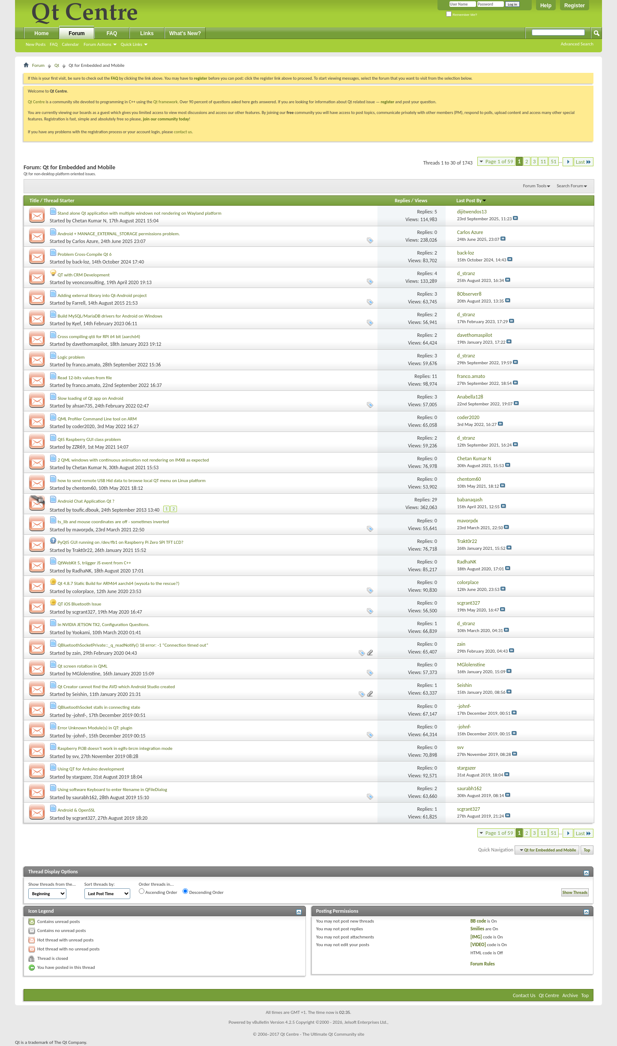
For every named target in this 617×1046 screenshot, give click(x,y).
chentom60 (84, 488)
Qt (56, 65)
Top (587, 850)
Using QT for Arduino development (91, 769)
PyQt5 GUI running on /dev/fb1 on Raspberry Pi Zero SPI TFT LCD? (121, 542)
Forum (76, 33)
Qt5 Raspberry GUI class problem (89, 439)
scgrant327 (84, 612)
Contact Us (524, 995)
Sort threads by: (99, 884)
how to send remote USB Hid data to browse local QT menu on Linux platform (132, 480)
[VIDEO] (478, 944)
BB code (478, 921)
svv (75, 756)
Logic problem (71, 357)
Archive (570, 995)
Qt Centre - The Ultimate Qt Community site (322, 1034)
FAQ (53, 44)
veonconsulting (88, 282)
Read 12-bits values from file (85, 378)
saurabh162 (84, 797)
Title (34, 201)
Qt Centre (36, 102)
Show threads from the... (52, 884)
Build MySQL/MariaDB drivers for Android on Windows (110, 316)
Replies (402, 201)
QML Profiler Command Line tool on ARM (97, 419)
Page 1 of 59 (499, 161)
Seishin (79, 694)
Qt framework (165, 102)
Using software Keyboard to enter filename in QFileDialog (112, 789)
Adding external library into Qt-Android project (102, 295)
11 (543, 161)
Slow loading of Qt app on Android (90, 398)
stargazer (81, 777)
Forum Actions (97, 44)
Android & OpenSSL (76, 810)
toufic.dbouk (85, 510)
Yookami (81, 632)
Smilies (477, 929)
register (387, 102)
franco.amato (86, 365)
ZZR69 (78, 447)
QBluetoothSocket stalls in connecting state (99, 707)
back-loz (80, 262)
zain (76, 653)
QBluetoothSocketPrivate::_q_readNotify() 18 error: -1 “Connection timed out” (133, 645)
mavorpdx (82, 530)
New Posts (35, 44)
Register (574, 6)
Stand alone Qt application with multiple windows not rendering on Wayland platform (140, 213)
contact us (183, 132)
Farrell (79, 303)
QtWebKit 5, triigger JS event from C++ (94, 563)
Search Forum (570, 186)
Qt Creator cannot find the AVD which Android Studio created (116, 686)
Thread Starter (59, 201)
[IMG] (476, 937)
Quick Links (131, 44)
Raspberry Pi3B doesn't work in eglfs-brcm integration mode (115, 748)
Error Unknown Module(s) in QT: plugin (95, 728)
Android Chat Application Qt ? (86, 501)
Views (421, 201)
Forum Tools (534, 186)
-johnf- (79, 715)
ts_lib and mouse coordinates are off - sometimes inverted (113, 521)
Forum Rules (482, 964)
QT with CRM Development (84, 275)
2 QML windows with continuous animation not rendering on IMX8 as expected (133, 460)
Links (146, 33)
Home (41, 33)
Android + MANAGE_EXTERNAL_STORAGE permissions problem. (119, 234)
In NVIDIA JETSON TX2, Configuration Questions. (104, 624)
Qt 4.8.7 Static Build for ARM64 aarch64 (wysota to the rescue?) (119, 583)
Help (545, 6)
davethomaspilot (90, 344)
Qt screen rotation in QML (83, 666)
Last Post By (471, 201)
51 (553, 161)
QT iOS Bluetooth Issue (80, 604)
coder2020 (83, 426)
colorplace (83, 591)
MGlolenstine (86, 674)
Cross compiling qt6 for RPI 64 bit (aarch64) (99, 336)
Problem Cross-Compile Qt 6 (85, 254)
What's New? (185, 33)
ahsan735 (82, 406)
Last (583, 162)
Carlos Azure (85, 241)
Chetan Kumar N (89, 221)
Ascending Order (158, 891)
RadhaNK (82, 571)
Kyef (76, 324)
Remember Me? (461, 15)
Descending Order (203, 891)
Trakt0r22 (82, 550)
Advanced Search (577, 44)
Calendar (70, 44)
